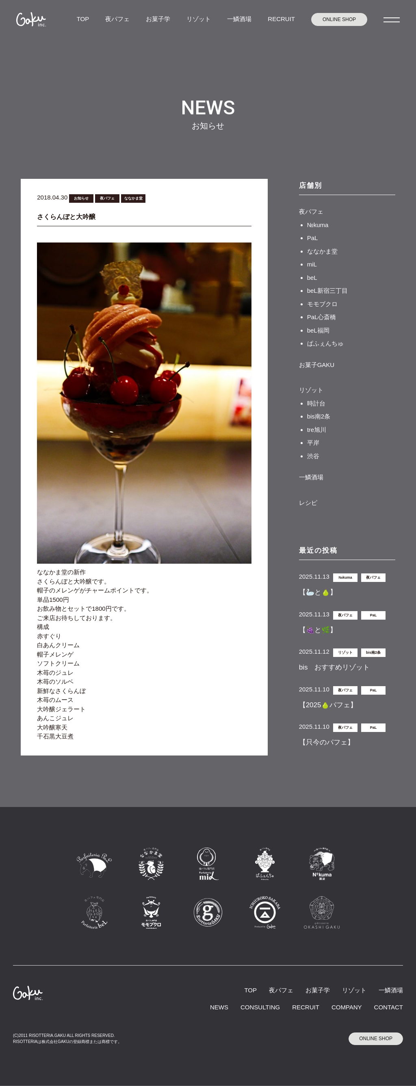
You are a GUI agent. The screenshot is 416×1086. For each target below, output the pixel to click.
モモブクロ (322, 303)
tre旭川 (317, 429)
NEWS (219, 1007)
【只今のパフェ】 (326, 742)
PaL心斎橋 (321, 316)
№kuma (318, 224)
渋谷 (313, 456)
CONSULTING (260, 1007)
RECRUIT (281, 18)
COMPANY (347, 1007)
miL (312, 264)
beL (312, 277)
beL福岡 (318, 330)
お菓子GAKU (317, 364)
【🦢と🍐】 (318, 592)
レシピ (308, 502)
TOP (83, 18)
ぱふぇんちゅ (325, 343)
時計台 (316, 403)
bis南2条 (319, 416)
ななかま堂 (133, 198)
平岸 (313, 442)
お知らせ (81, 198)
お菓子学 (158, 18)
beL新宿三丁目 (327, 290)
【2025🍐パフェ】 (328, 705)
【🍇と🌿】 (318, 630)
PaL (312, 237)
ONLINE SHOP (339, 19)
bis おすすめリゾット (334, 667)
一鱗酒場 (239, 18)
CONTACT (388, 1007)
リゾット (198, 18)
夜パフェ (117, 18)
